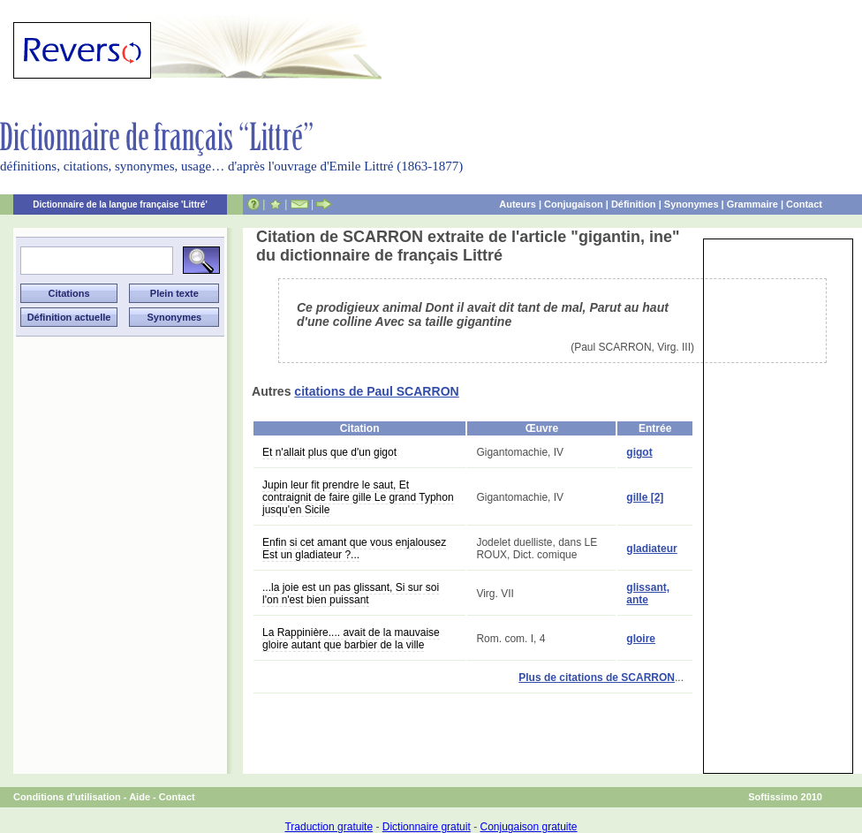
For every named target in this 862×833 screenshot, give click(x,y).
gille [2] (644, 497)
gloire (640, 638)
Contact (804, 204)
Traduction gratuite (328, 827)
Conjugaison (573, 204)
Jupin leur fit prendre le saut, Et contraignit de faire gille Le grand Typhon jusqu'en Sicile (358, 497)
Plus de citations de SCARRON (596, 677)
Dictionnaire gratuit (426, 827)
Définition (633, 204)
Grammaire (752, 204)
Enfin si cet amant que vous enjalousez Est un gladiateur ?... (354, 548)
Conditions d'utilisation (67, 796)
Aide (139, 796)
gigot (639, 452)
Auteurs (517, 204)
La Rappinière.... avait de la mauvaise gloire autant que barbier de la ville (351, 638)
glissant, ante (647, 593)
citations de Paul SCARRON (376, 391)
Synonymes (691, 204)
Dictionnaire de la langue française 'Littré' (120, 204)
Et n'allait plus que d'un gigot (329, 452)
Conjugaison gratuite (528, 827)
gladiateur (651, 548)
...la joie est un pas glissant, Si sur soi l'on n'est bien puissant (350, 593)
